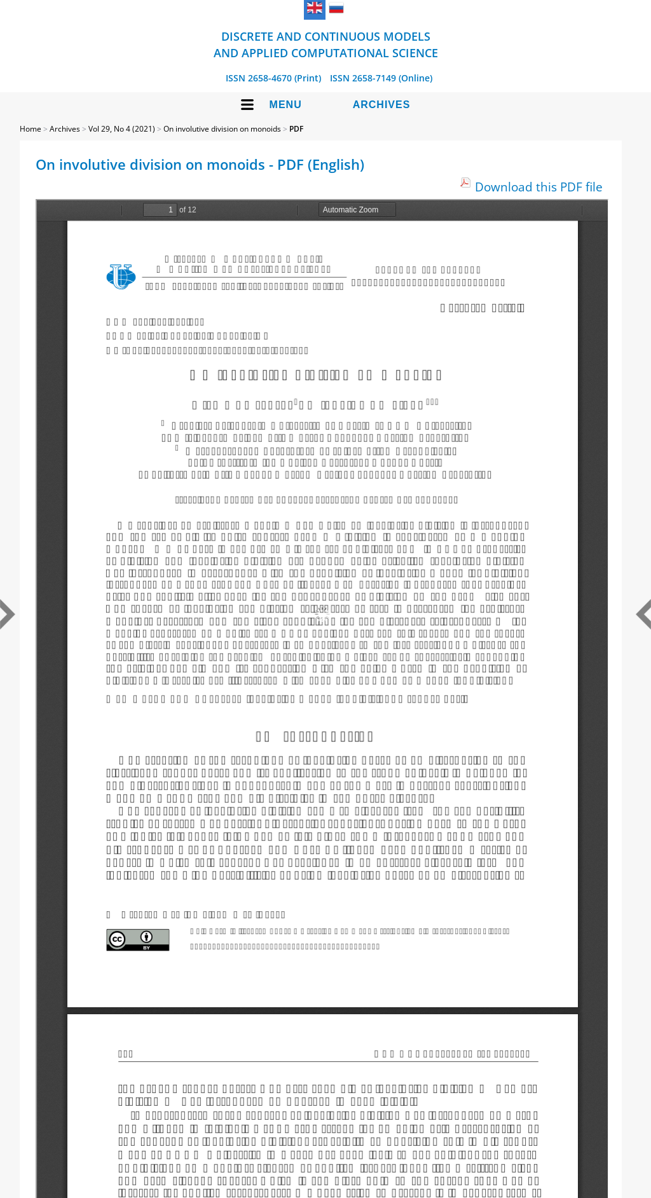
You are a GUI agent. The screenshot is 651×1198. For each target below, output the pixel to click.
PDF (296, 128)
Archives (382, 104)
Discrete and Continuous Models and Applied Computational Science (326, 44)
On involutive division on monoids (222, 128)
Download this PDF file (539, 186)
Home (30, 128)
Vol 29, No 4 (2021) (121, 128)
